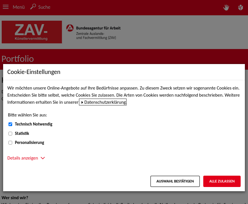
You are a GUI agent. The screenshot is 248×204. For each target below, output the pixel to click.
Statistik (22, 133)
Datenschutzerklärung (105, 102)
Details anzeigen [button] (22, 158)
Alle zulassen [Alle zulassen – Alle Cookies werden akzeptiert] (222, 181)
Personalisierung (29, 142)
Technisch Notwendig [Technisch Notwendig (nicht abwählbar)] (33, 124)
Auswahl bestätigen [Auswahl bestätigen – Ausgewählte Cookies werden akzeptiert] (175, 181)
